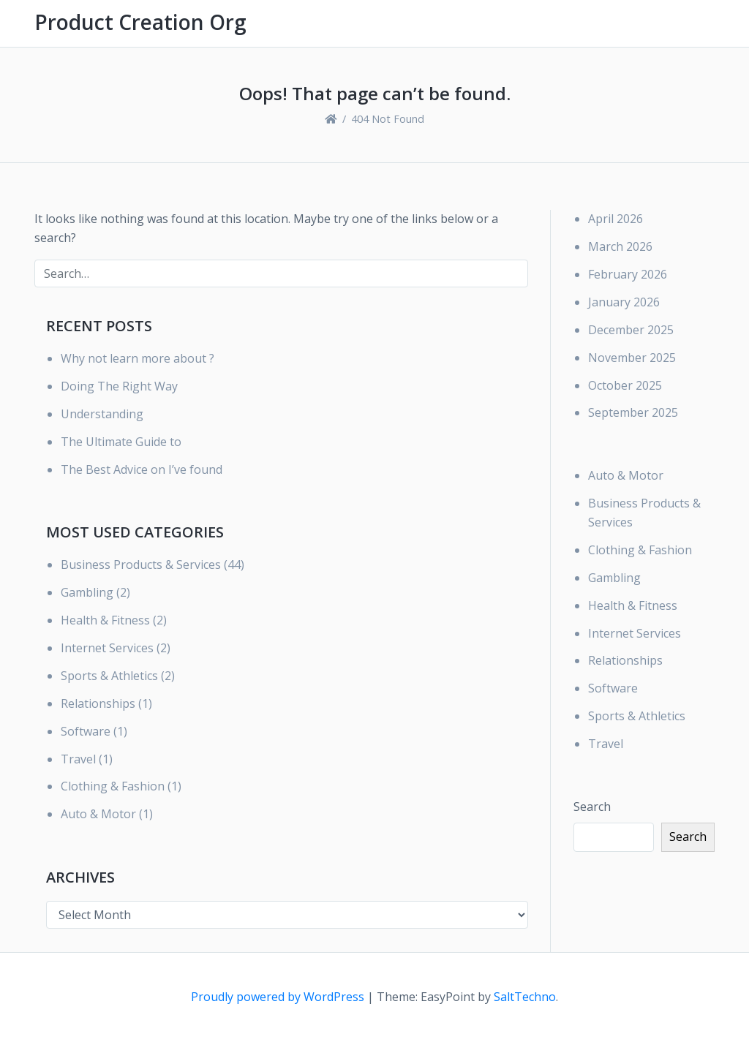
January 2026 (624, 302)
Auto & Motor (98, 814)
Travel (78, 759)
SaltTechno (525, 997)
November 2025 (632, 358)
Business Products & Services (141, 564)
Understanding (102, 414)
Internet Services (107, 648)
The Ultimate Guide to (121, 442)
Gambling (87, 592)
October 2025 (625, 385)
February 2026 (627, 274)
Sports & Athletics (109, 676)
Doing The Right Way (119, 386)
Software (85, 731)
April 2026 (615, 219)
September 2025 (633, 412)
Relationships (98, 703)
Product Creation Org (140, 22)
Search (592, 807)
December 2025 (631, 330)
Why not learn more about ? (137, 358)
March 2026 (620, 246)
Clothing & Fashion (113, 786)
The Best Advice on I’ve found (141, 469)
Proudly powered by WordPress (279, 997)
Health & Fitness (105, 620)
